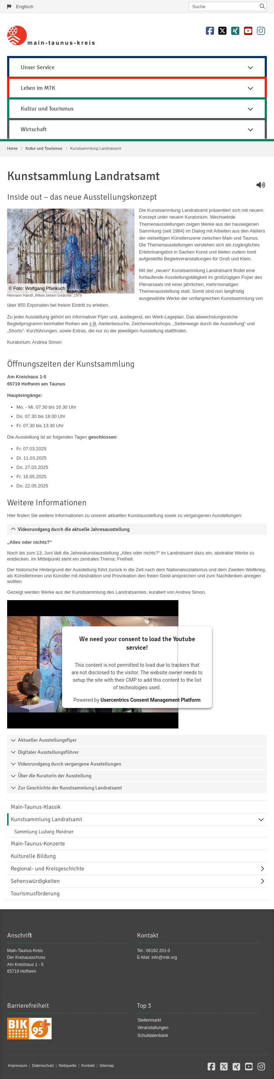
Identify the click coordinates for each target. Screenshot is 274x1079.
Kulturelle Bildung (33, 856)
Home (12, 148)
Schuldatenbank (152, 1035)
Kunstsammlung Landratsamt (46, 819)
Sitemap (107, 1065)
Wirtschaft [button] (137, 129)
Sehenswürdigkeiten (35, 881)
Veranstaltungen (152, 1027)
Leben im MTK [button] (137, 88)
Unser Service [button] (137, 67)
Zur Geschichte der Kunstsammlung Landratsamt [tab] (70, 788)
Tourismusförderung (35, 893)
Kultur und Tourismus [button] (137, 108)
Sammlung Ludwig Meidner (43, 831)
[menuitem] (137, 66)
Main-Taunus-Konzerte (38, 843)
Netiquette (67, 1065)
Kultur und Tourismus (43, 148)
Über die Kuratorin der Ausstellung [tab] (54, 776)
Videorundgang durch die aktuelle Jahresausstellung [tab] (74, 529)
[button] (211, 1068)
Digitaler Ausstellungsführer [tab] (48, 752)
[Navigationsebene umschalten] (262, 819)
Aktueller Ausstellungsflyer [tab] (47, 740)
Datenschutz (43, 1065)
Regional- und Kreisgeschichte (47, 868)
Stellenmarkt (149, 1020)
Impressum (17, 1065)
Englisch (25, 6)
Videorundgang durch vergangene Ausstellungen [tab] (69, 764)
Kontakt (88, 1065)
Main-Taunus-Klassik (36, 806)
